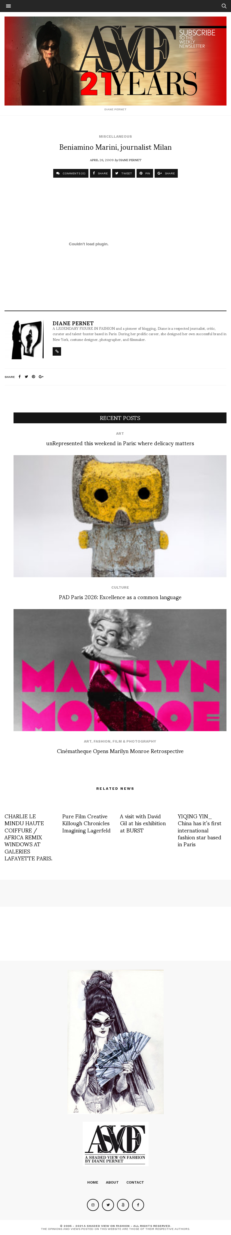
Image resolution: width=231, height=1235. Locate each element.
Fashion (102, 741)
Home (92, 1182)
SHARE (100, 173)
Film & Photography (134, 741)
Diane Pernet (130, 159)
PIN (145, 173)
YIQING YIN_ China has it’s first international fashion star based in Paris (199, 830)
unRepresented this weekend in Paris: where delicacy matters (120, 443)
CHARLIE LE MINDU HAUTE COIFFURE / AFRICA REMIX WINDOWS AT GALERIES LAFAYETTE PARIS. (28, 837)
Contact (135, 1182)
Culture (120, 587)
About (112, 1182)
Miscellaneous (115, 136)
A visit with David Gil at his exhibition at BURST (143, 823)
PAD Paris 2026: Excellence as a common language (120, 597)
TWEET (123, 173)
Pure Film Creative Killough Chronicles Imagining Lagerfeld (86, 823)
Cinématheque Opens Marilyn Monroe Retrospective (120, 750)
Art (120, 433)
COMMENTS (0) (70, 173)
